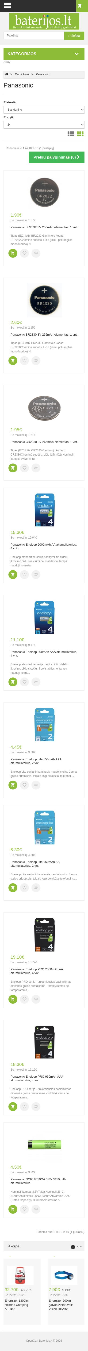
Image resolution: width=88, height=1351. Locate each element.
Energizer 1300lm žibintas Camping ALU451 (17, 1305)
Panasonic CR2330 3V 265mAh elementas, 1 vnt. (44, 442)
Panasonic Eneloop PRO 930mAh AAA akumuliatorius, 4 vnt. (37, 1078)
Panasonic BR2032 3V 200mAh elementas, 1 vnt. (44, 227)
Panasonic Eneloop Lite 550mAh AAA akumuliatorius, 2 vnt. (36, 761)
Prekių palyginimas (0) (57, 157)
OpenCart (32, 1340)
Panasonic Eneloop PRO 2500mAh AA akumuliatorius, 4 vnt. (37, 971)
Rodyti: (9, 117)
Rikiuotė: (10, 102)
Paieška (74, 36)
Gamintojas (22, 74)
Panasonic (42, 74)
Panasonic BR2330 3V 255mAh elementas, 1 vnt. (44, 334)
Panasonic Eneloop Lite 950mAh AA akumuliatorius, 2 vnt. (35, 864)
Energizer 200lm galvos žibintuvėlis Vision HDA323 (61, 1305)
